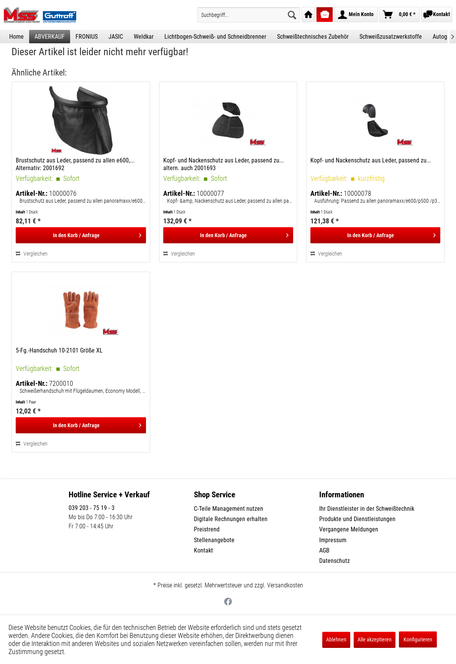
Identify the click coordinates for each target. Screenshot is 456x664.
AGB (324, 550)
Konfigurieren (418, 639)
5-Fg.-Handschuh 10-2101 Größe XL (59, 350)
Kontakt (203, 550)
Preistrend (207, 529)
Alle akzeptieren (375, 639)
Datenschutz (334, 560)
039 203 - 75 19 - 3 (92, 508)
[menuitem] (248, 15)
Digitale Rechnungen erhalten (230, 519)
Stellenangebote (214, 540)
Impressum (332, 540)
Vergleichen (32, 254)
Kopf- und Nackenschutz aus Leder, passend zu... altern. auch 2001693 (223, 164)
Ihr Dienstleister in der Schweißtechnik (366, 508)
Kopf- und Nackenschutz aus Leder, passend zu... (370, 160)
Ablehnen (336, 639)
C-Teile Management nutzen (228, 508)
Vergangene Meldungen (348, 529)
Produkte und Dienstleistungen (357, 519)
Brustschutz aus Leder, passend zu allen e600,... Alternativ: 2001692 (75, 164)
